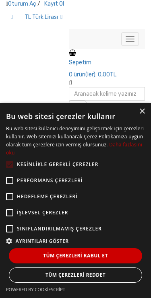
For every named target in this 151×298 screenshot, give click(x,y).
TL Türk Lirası (43, 17)
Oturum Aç (22, 3)
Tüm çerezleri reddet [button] (75, 274)
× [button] (142, 112)
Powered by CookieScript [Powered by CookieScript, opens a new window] (35, 289)
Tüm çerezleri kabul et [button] (75, 255)
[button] (75, 241)
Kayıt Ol (54, 3)
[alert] (75, 200)
